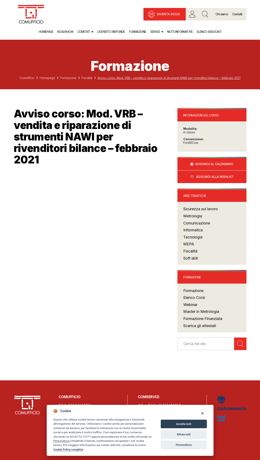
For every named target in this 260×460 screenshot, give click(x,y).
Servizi (155, 31)
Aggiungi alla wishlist (215, 176)
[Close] (202, 413)
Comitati (84, 31)
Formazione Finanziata (202, 318)
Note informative (180, 31)
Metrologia (192, 216)
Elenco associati (209, 31)
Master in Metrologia (201, 312)
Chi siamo (222, 14)
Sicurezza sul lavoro (200, 209)
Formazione (137, 31)
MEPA (188, 244)
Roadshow (65, 31)
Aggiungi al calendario (214, 164)
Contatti (237, 14)
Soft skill (190, 258)
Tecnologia (192, 237)
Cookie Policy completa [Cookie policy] (68, 449)
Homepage (46, 31)
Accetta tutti (183, 424)
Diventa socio (168, 14)
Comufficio (27, 78)
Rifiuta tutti (184, 434)
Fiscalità (87, 78)
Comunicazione (196, 223)
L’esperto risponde (111, 31)
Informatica (193, 230)
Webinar (190, 304)
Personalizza (61, 440)
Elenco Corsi (194, 298)
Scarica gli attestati (199, 326)
